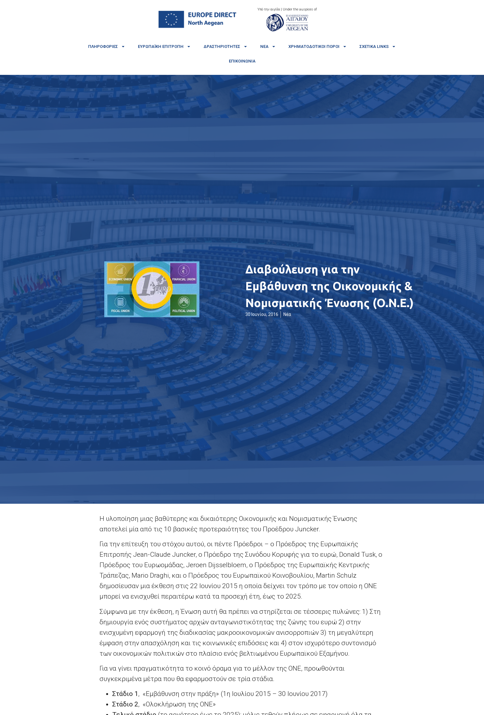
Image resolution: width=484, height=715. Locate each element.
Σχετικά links (377, 46)
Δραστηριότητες (225, 46)
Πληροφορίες (106, 46)
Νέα (268, 46)
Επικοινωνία (242, 61)
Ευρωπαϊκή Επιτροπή (164, 46)
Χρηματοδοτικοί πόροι (317, 46)
